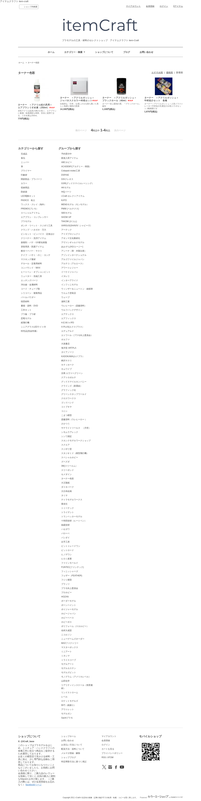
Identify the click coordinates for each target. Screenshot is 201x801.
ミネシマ (65, 656)
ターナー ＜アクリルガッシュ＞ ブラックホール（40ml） (120, 99)
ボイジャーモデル (69, 609)
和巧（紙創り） (68, 705)
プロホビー (66, 592)
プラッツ (65, 584)
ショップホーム (68, 736)
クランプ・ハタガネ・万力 (33, 230)
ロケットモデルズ (69, 701)
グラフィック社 (68, 390)
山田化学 (65, 681)
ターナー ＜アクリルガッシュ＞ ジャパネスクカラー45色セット (78, 99)
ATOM (110, 757)
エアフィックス (68, 318)
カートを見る (108, 749)
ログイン (164, 6)
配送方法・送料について (72, 749)
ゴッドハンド (67, 402)
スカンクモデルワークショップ (76, 440)
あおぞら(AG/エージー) (72, 246)
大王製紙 (65, 483)
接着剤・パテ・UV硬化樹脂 (34, 242)
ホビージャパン (68, 613)
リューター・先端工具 (31, 276)
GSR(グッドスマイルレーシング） (77, 183)
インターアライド (69, 280)
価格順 (169, 72)
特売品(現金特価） (29, 331)
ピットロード (67, 550)
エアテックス (67, 314)
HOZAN (65, 596)
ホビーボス (66, 622)
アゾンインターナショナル (73, 255)
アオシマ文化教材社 (70, 238)
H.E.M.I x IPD (67, 322)
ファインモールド (69, 563)
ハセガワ (65, 529)
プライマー (26, 170)
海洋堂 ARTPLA (68, 348)
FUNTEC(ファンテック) (72, 567)
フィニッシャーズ (69, 571)
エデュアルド (67, 331)
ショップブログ (68, 757)
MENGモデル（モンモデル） (75, 204)
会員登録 (150, 6)
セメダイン (66, 474)
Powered (161, 798)
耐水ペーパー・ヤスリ (31, 251)
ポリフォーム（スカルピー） (75, 626)
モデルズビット (68, 672)
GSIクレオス (67, 179)
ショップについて (104, 52)
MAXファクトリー (69, 643)
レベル (64, 697)
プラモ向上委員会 (69, 588)
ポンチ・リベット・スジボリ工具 (36, 225)
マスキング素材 (28, 259)
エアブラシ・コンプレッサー (34, 217)
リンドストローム (69, 692)
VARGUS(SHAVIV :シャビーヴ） (76, 225)
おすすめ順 (157, 72)
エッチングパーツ (29, 280)
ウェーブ (65, 297)
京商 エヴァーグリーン (72, 373)
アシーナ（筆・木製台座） (73, 251)
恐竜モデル (26, 318)
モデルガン (66, 713)
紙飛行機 (25, 322)
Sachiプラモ (67, 718)
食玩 (23, 158)
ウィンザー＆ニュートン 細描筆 (77, 289)
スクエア (65, 445)
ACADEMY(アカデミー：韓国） (76, 166)
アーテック (66, 230)
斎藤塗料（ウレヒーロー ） (74, 419)
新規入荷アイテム (69, 158)
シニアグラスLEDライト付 (33, 327)
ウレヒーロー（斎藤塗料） (73, 306)
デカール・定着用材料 (31, 263)
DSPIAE (65, 175)
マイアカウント (133, 6)
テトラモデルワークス (71, 499)
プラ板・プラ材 (28, 314)
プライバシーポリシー (112, 753)
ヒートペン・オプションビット (35, 272)
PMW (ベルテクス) (70, 208)
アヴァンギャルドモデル (72, 242)
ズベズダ (65, 461)
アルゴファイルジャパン (72, 259)
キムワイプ (66, 369)
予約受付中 (66, 154)
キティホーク (67, 365)
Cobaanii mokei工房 (70, 170)
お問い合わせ (146, 52)
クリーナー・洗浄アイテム (33, 238)
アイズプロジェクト (70, 234)
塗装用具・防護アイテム (32, 246)
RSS (104, 757)
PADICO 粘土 (28, 200)
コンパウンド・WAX (30, 268)
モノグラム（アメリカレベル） (76, 676)
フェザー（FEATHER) (71, 575)
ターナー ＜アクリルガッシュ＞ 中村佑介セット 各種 (162, 99)
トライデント (67, 512)
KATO (64, 200)
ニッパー (25, 162)
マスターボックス (69, 647)
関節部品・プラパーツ (31, 179)
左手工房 (65, 542)
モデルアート (67, 664)
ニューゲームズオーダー (72, 639)
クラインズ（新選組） (71, 386)
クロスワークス (68, 398)
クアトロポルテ (68, 377)
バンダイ (65, 537)
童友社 (64, 504)
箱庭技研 (65, 525)
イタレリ (65, 276)
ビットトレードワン (70, 546)
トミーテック (67, 508)
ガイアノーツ (67, 352)
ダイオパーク (67, 487)
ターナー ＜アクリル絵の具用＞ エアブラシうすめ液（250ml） (36, 106)
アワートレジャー (69, 268)
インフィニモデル (69, 284)
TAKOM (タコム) (69, 221)
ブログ (126, 52)
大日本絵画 (66, 491)
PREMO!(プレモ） (29, 208)
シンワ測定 (66, 436)
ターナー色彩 (33, 63)
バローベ (65, 533)
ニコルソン (66, 634)
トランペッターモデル (71, 516)
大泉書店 (65, 343)
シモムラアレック (69, 432)
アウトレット (67, 709)
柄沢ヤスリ (66, 360)
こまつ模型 (66, 415)
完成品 (24, 154)
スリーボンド (67, 470)
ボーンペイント (68, 605)
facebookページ (34, 784)
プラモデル (26, 221)
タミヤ (64, 495)
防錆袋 (24, 192)
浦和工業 (65, 301)
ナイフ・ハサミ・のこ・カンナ (35, 255)
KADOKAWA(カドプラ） (72, 356)
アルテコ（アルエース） (72, 263)
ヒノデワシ (66, 554)
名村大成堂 (66, 630)
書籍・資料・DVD (29, 306)
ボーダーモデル (68, 601)
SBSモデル (66, 213)
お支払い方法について (71, 745)
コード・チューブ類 (30, 289)
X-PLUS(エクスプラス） (72, 327)
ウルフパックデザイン (71, 310)
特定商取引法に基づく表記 (73, 761)
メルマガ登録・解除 (70, 753)
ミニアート (66, 651)
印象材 (24, 175)
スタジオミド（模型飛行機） (75, 453)
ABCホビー (66, 162)
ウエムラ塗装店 (68, 293)
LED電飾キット (28, 196)
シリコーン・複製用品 (31, 293)
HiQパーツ (66, 192)
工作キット (26, 310)
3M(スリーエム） (69, 466)
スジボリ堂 (66, 449)
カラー (24, 183)
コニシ (64, 411)
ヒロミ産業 (66, 559)
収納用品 (25, 187)
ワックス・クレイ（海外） (33, 204)
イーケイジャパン (69, 272)
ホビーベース (67, 618)
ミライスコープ (68, 660)
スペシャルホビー (69, 457)
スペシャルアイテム (30, 213)
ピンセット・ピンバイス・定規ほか (38, 234)
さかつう (65, 423)
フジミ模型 (66, 580)
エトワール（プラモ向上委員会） (77, 335)
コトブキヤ (66, 407)
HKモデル (66, 187)
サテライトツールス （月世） (76, 428)
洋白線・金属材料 (29, 284)
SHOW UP (66, 217)
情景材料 (25, 301)
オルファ (65, 339)
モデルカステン (68, 668)
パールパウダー (28, 297)
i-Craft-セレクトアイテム (73, 196)
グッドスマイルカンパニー (73, 381)
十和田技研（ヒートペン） (73, 521)
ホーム (51, 52)
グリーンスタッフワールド (73, 394)
